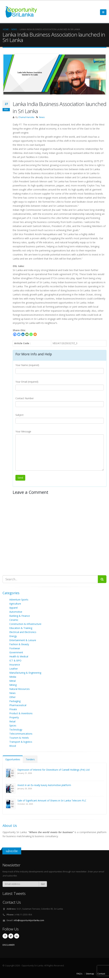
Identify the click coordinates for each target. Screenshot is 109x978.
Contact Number (24, 398)
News (42, 117)
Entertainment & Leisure (22, 640)
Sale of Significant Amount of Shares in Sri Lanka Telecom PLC (51, 800)
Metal (12, 680)
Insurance (14, 664)
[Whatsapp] (31, 334)
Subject (19, 414)
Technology (15, 729)
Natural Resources (19, 689)
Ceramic (13, 619)
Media (12, 676)
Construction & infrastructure (25, 624)
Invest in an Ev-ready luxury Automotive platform (44, 785)
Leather (13, 668)
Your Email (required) (26, 381)
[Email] (27, 334)
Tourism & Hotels (19, 737)
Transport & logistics (20, 741)
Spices (12, 725)
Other (12, 697)
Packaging (15, 701)
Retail (12, 721)
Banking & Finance (19, 615)
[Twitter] (19, 334)
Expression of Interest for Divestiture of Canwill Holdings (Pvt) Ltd (53, 769)
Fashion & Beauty (19, 644)
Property (14, 717)
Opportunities (12, 759)
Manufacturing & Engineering (25, 672)
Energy (13, 636)
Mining (13, 684)
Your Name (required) (27, 365)
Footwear (14, 648)
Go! (43, 884)
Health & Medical (18, 656)
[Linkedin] (23, 334)
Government (16, 652)
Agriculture (15, 603)
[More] (35, 334)
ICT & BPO (15, 660)
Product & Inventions (21, 713)
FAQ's (79, 973)
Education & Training (20, 628)
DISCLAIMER (9, 944)
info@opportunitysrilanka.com (29, 920)
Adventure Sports (18, 599)
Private (13, 709)
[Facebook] (14, 334)
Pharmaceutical (17, 705)
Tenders (30, 759)
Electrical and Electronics (22, 632)
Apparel (13, 607)
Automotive (15, 611)
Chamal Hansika (26, 117)
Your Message (23, 431)
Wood (12, 745)
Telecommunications (20, 733)
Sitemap (90, 973)
